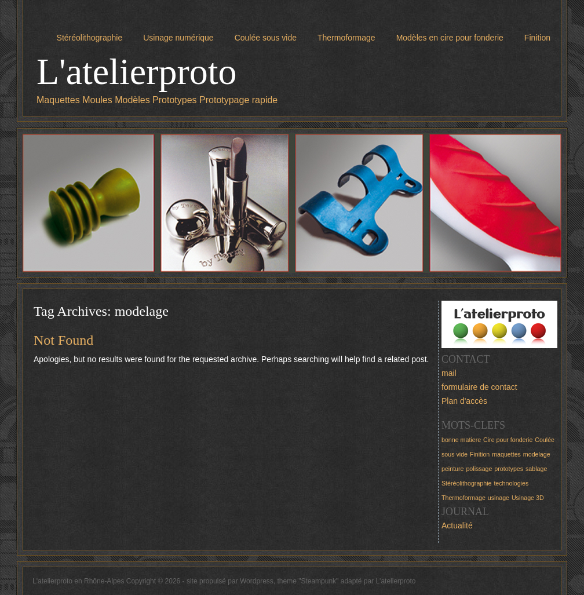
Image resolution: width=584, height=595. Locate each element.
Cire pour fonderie (507, 439)
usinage (498, 497)
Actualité (457, 525)
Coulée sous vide (266, 37)
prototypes (508, 468)
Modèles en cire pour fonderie (449, 37)
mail (449, 373)
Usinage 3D (528, 497)
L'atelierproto (136, 71)
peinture (452, 468)
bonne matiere (461, 439)
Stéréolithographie (90, 37)
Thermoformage (346, 37)
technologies (511, 483)
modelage (536, 454)
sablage (536, 468)
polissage (479, 468)
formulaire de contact (479, 387)
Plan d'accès (464, 401)
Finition (537, 37)
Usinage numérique (178, 37)
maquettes (506, 454)
